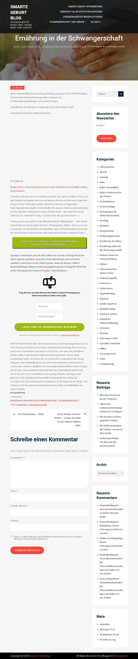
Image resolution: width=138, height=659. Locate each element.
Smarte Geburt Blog (19, 12)
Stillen (103, 348)
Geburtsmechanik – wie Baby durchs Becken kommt (110, 442)
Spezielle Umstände (110, 343)
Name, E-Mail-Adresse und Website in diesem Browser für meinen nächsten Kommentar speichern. (47, 538)
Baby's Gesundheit (109, 187)
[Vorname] (49, 306)
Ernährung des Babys (111, 241)
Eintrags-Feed (107, 629)
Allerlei (96, 22)
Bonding (104, 220)
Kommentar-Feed (109, 634)
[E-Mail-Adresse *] (49, 316)
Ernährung (22, 404)
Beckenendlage (107, 206)
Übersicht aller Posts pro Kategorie (81, 11)
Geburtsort (105, 283)
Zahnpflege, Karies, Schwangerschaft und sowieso (111, 529)
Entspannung (107, 230)
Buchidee (104, 225)
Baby (102, 182)
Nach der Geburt (108, 314)
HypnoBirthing (19, 393)
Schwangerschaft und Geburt (68, 22)
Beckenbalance (107, 201)
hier (47, 270)
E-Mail (100, 125)
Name (14, 491)
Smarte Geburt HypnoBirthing (85, 6)
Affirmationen (107, 166)
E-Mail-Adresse (19, 505)
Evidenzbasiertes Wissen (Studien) (82, 17)
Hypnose (104, 298)
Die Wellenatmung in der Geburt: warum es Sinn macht (111, 429)
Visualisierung (107, 363)
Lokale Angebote (108, 303)
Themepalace (121, 655)
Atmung (104, 177)
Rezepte (104, 333)
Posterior (105, 328)
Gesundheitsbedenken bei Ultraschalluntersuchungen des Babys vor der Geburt (111, 566)
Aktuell (103, 172)
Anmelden (105, 624)
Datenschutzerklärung (70, 335)
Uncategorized (107, 353)
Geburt (103, 264)
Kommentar (17, 457)
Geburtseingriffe (108, 278)
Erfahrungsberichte (110, 236)
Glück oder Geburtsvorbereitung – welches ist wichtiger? (111, 408)
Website (14, 520)
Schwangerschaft (69, 401)
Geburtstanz (106, 288)
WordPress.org (108, 639)
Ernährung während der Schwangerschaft (34, 401)
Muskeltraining (107, 308)
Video (103, 358)
